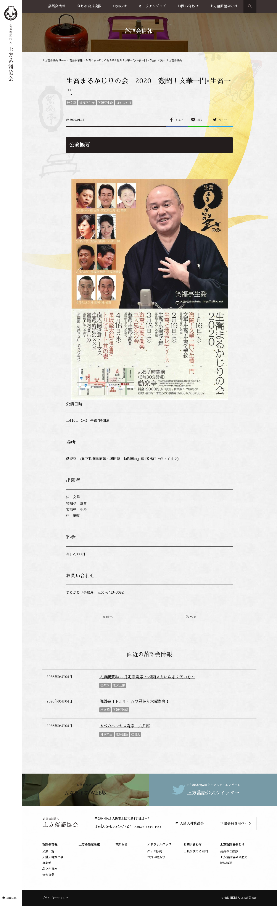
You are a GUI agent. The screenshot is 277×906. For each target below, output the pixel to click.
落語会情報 (56, 6)
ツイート (224, 120)
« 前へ (108, 617)
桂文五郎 (119, 685)
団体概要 (226, 863)
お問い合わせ (188, 6)
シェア (180, 120)
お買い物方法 (156, 857)
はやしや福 (123, 102)
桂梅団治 (122, 734)
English (11, 897)
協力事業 (48, 874)
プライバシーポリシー (55, 897)
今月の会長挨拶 (89, 6)
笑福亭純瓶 (120, 709)
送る (200, 120)
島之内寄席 (49, 868)
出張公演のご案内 (196, 851)
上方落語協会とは (224, 6)
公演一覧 (48, 851)
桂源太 (135, 734)
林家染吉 (106, 734)
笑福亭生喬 (105, 102)
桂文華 (71, 102)
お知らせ (120, 6)
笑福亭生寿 (87, 102)
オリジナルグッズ (152, 6)
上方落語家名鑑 (89, 844)
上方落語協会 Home (54, 60)
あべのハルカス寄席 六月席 (124, 726)
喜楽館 (46, 863)
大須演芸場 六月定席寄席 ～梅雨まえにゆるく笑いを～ (147, 677)
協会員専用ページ (235, 823)
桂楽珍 (105, 685)
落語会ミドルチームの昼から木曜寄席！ (134, 701)
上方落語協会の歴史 (233, 857)
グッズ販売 (154, 851)
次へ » (191, 617)
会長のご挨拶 (229, 851)
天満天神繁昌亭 (189, 823)
